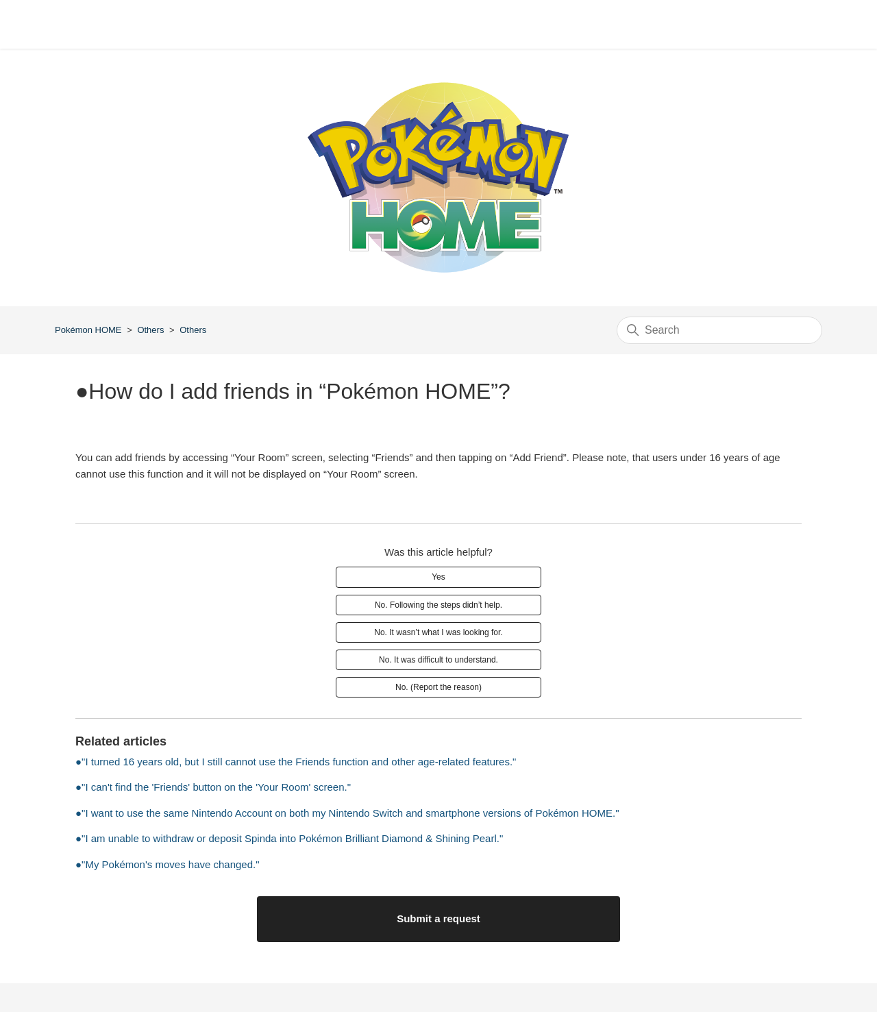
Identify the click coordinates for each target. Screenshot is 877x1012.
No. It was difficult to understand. (438, 660)
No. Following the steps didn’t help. (438, 605)
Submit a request (438, 918)
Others (150, 330)
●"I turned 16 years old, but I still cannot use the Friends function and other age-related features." (295, 761)
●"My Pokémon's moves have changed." (167, 864)
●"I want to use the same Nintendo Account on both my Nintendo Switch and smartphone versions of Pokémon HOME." (347, 813)
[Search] (719, 330)
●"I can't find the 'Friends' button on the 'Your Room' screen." (213, 787)
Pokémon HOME (88, 330)
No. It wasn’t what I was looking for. (438, 632)
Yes (438, 577)
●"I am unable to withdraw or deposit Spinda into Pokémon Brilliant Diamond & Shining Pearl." (289, 838)
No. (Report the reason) (438, 687)
